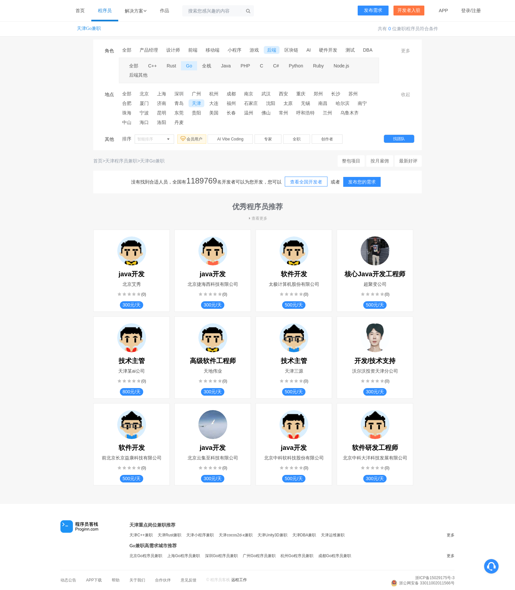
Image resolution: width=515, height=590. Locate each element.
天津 (196, 103)
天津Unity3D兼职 (272, 535)
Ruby (318, 65)
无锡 (305, 103)
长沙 (335, 93)
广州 (196, 93)
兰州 (327, 112)
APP (443, 10)
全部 (126, 50)
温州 (248, 112)
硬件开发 (328, 50)
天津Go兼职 (89, 28)
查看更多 (257, 218)
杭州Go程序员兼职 (296, 555)
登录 (465, 10)
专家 (268, 139)
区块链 (291, 50)
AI (308, 50)
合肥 (126, 103)
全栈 (206, 65)
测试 (350, 50)
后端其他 (138, 75)
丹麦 (179, 122)
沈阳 (270, 103)
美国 (213, 112)
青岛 (179, 103)
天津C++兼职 (141, 535)
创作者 (327, 139)
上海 (161, 93)
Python (296, 65)
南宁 (362, 103)
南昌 (322, 103)
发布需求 (373, 10)
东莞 (179, 112)
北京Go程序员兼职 (145, 555)
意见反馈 (188, 580)
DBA (367, 50)
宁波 (144, 112)
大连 (213, 103)
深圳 (179, 93)
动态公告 (68, 580)
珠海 (126, 112)
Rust (171, 65)
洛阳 (161, 122)
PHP (245, 65)
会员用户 (191, 138)
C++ (152, 65)
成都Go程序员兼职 (334, 555)
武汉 (266, 93)
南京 (248, 93)
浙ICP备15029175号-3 (435, 578)
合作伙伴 (163, 580)
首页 (80, 10)
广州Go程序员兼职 (259, 555)
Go (189, 65)
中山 (126, 122)
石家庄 (251, 103)
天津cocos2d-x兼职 (236, 535)
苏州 (353, 93)
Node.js (341, 65)
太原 (288, 103)
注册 (476, 10)
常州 (283, 112)
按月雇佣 (379, 160)
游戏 (254, 50)
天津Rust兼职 (170, 535)
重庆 (300, 93)
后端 (271, 50)
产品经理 (149, 50)
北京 (144, 93)
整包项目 (351, 160)
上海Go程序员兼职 (183, 555)
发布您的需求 (362, 181)
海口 (144, 122)
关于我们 (137, 580)
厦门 (144, 103)
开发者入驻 (408, 10)
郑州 (318, 93)
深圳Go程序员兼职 (221, 555)
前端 (192, 50)
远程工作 (239, 580)
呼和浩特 (305, 112)
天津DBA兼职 (304, 535)
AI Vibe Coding (230, 139)
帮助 (116, 580)
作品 (164, 10)
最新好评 (408, 160)
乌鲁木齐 (349, 112)
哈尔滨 (342, 103)
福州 (231, 103)
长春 (231, 112)
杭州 (213, 93)
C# (276, 65)
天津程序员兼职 (121, 160)
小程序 (234, 50)
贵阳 (196, 112)
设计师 (173, 50)
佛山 (266, 112)
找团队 (399, 138)
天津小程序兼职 (200, 535)
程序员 (105, 10)
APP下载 (94, 580)
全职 (297, 139)
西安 (283, 93)
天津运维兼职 (333, 535)
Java (226, 65)
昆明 (161, 112)
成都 (231, 93)
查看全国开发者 (306, 181)
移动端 (212, 50)
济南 (161, 103)
